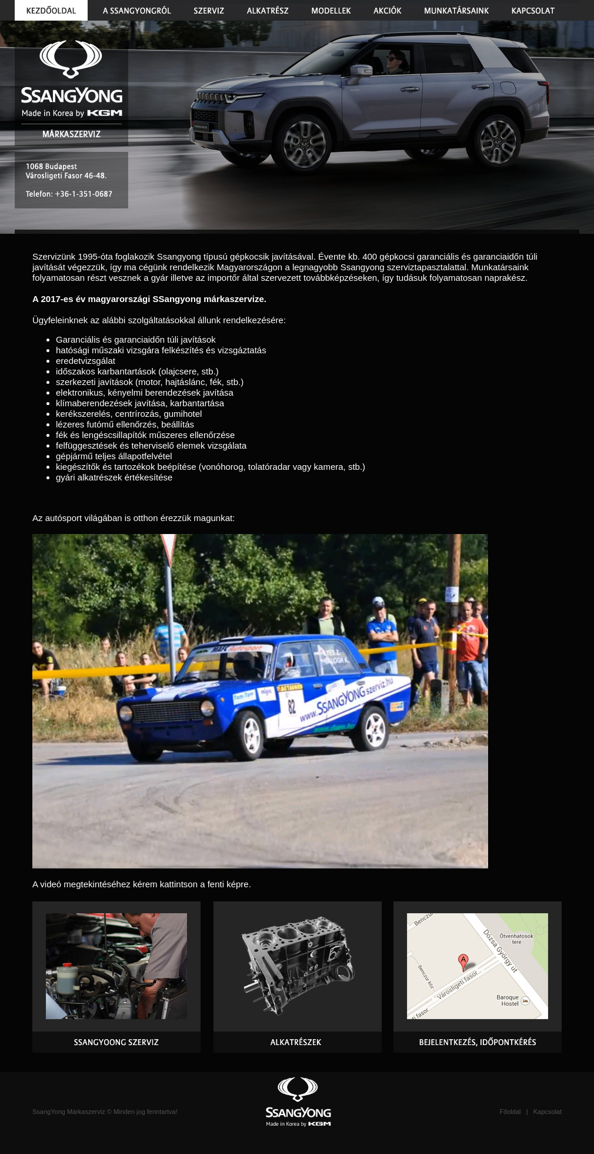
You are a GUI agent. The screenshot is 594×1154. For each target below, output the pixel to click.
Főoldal (509, 1111)
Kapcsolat (547, 1111)
